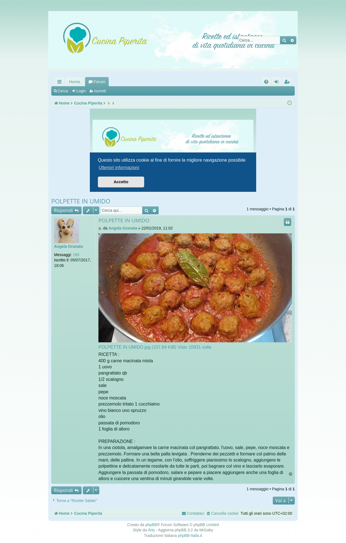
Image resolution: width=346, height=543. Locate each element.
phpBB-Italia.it (190, 535)
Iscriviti (100, 91)
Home (74, 81)
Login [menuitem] (277, 82)
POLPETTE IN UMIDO (80, 201)
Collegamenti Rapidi (60, 82)
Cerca (63, 91)
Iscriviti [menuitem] (288, 82)
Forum (99, 81)
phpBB (151, 524)
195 (76, 255)
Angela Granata (68, 246)
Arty (151, 530)
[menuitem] (266, 81)
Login (81, 91)
